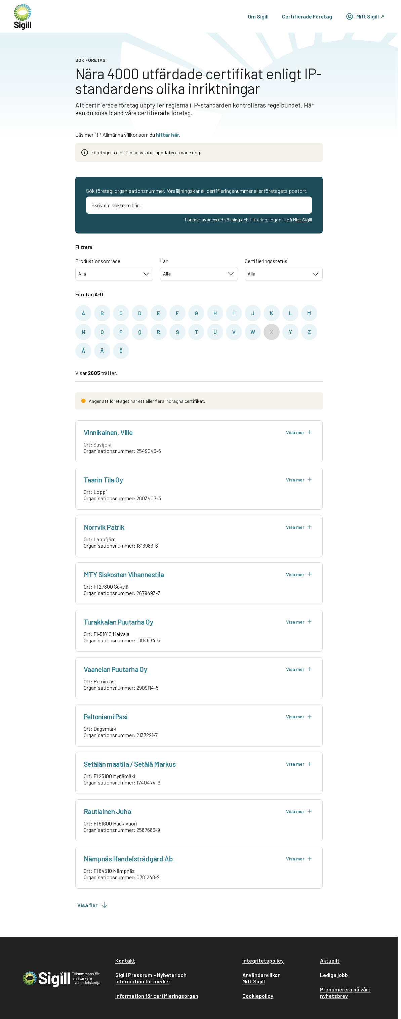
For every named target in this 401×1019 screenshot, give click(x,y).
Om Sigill (258, 16)
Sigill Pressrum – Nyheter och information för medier (151, 978)
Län (164, 261)
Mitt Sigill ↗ (365, 16)
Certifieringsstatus (266, 261)
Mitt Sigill (302, 219)
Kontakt (125, 960)
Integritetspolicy (263, 960)
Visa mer (299, 432)
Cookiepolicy (257, 995)
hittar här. (168, 134)
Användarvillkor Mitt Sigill (261, 978)
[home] (22, 16)
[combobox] (114, 274)
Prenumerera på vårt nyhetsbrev (345, 992)
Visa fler (92, 905)
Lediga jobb (334, 975)
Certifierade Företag (307, 16)
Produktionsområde (97, 261)
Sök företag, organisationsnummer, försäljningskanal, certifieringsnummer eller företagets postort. (197, 190)
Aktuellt (329, 960)
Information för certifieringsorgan (156, 995)
